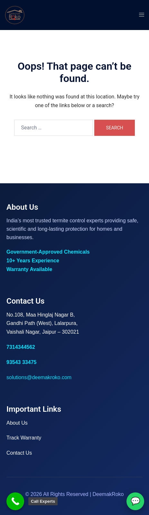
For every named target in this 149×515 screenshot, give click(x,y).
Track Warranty (23, 437)
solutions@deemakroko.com (38, 377)
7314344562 (20, 347)
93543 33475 (21, 362)
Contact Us (19, 453)
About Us (17, 423)
